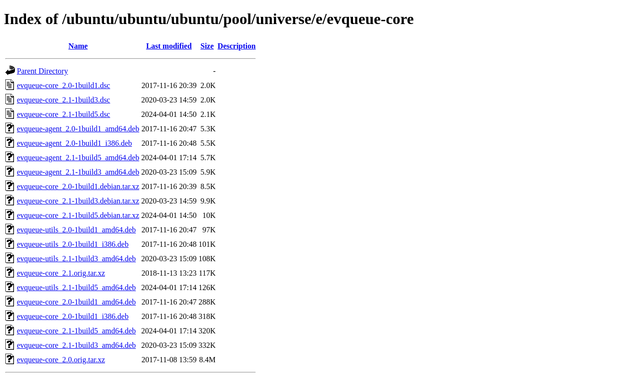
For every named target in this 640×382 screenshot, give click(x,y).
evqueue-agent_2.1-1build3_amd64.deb (78, 172)
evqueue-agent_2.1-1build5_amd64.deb (78, 157)
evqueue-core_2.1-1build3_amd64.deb (76, 345)
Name (78, 46)
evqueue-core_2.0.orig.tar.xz (61, 360)
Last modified (169, 46)
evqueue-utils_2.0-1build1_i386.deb (73, 244)
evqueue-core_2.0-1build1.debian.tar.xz (78, 186)
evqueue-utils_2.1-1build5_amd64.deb (76, 287)
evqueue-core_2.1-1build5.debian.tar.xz (78, 215)
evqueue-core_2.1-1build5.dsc (63, 114)
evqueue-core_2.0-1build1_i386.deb (73, 316)
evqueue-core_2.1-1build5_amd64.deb (76, 331)
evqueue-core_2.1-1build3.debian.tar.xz (78, 201)
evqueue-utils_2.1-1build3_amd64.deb (76, 259)
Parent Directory (42, 71)
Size (207, 46)
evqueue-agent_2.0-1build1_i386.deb (74, 143)
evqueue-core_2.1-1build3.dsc (63, 100)
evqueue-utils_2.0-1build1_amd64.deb (76, 230)
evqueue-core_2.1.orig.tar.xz (61, 273)
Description (237, 46)
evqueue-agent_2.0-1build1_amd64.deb (78, 129)
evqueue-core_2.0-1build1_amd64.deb (76, 302)
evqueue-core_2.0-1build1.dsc (63, 85)
